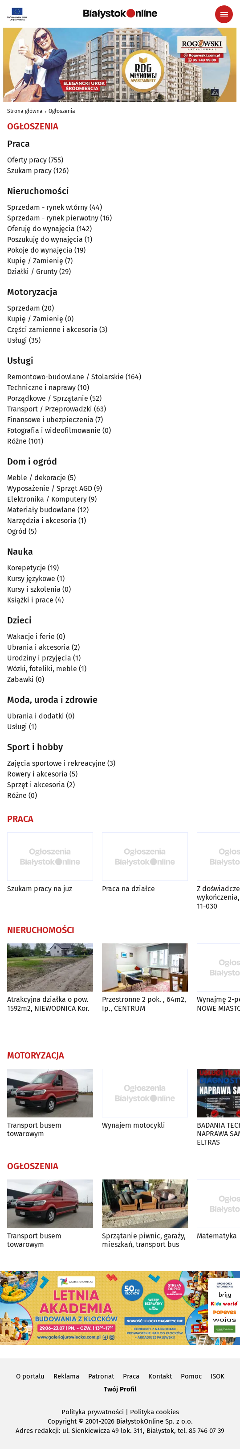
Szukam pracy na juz (39, 888)
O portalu (30, 1376)
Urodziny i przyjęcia (39, 658)
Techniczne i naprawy (41, 387)
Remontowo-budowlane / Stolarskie (65, 377)
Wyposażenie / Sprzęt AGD (49, 488)
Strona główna (25, 111)
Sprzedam (23, 308)
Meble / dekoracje (36, 477)
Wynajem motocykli (133, 1125)
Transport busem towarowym (34, 1129)
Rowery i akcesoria (37, 774)
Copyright (62, 1421)
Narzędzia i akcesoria (42, 520)
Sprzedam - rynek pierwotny (52, 218)
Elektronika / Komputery (47, 499)
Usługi (17, 340)
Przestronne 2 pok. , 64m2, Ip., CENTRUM (144, 1003)
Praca (131, 1376)
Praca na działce (128, 888)
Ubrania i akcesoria (38, 647)
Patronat (101, 1376)
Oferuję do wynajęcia (41, 228)
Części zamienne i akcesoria (52, 329)
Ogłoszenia (62, 111)
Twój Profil (120, 1389)
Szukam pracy (29, 170)
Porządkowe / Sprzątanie (47, 398)
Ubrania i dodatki (35, 716)
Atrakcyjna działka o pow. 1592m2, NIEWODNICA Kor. (48, 1003)
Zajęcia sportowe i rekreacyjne (56, 763)
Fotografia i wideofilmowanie (54, 430)
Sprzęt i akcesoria (36, 785)
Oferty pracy (27, 160)
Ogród (17, 531)
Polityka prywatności (92, 1412)
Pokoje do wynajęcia (40, 250)
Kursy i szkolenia (34, 589)
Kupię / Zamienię (35, 261)
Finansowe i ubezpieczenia (50, 419)
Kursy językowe (31, 578)
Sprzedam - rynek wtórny (47, 207)
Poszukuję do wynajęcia (45, 239)
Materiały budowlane (41, 510)
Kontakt (160, 1376)
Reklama (66, 1376)
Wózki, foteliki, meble (42, 668)
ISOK (217, 1376)
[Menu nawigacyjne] (224, 14)
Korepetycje (26, 568)
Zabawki (20, 679)
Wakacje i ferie (31, 636)
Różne (17, 441)
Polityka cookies (154, 1412)
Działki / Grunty (32, 271)
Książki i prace (30, 600)
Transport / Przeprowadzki (49, 409)
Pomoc (191, 1376)
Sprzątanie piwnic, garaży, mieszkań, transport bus (144, 1240)
